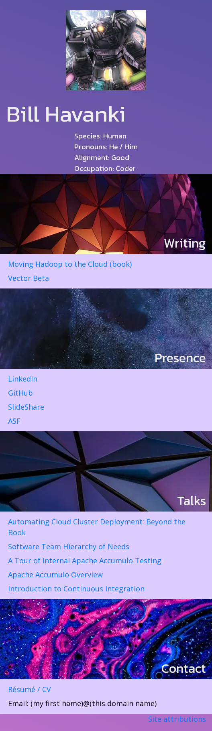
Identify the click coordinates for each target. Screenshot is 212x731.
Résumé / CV (29, 689)
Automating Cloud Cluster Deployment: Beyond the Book (97, 527)
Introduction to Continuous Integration (76, 588)
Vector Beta (28, 278)
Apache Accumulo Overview (55, 574)
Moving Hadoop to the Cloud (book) (70, 264)
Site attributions (177, 719)
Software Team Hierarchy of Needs (68, 546)
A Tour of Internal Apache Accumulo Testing (84, 560)
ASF (14, 421)
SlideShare (26, 407)
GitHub (20, 393)
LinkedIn (22, 379)
